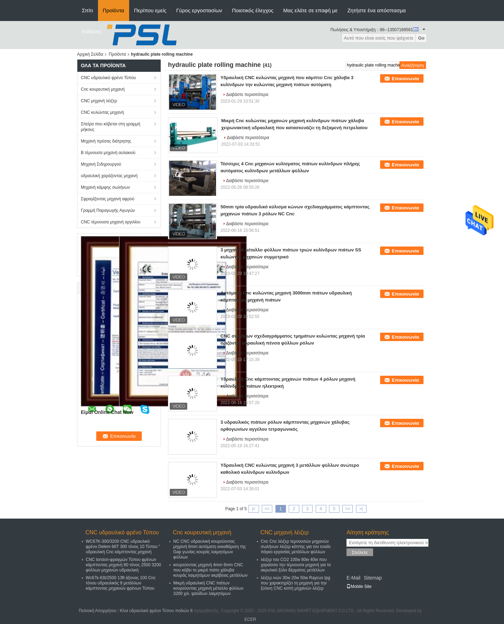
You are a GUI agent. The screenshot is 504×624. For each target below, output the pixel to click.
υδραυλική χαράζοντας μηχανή (109, 175)
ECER (250, 619)
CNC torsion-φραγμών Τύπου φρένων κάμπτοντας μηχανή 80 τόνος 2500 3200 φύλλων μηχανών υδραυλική (123, 565)
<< (267, 508)
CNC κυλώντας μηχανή (102, 112)
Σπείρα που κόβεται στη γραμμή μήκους (110, 127)
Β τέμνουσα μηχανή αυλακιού (108, 152)
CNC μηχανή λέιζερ (99, 100)
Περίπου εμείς (150, 10)
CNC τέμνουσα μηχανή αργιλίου (110, 222)
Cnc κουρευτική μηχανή (103, 89)
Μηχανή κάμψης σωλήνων (105, 187)
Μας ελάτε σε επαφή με (310, 10)
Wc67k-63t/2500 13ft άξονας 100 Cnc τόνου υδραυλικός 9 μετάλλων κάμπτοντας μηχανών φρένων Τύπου (120, 583)
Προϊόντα (113, 10)
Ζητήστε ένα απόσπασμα (376, 10)
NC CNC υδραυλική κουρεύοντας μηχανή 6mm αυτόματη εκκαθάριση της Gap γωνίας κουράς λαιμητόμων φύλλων (209, 549)
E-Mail (353, 578)
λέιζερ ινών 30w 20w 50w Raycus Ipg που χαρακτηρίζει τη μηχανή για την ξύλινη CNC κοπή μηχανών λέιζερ (295, 583)
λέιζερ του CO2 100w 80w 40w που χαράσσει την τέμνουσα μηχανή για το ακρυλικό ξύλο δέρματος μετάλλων (296, 565)
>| (361, 508)
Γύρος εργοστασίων (199, 10)
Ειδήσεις (92, 31)
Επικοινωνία (405, 78)
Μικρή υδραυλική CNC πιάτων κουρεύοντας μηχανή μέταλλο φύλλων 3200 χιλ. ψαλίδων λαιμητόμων (208, 588)
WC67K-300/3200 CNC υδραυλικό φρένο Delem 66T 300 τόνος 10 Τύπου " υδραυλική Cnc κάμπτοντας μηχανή (123, 546)
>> (347, 508)
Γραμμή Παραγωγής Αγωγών (108, 210)
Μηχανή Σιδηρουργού (101, 164)
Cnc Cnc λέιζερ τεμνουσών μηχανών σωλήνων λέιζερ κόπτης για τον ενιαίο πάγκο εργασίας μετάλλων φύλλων (296, 546)
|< (253, 508)
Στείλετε (360, 552)
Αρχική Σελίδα (90, 54)
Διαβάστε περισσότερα (247, 94)
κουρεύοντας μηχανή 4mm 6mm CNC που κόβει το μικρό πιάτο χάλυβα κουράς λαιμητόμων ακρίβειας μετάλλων (210, 570)
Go (421, 38)
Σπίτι (87, 10)
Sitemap (373, 578)
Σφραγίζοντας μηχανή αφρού (107, 198)
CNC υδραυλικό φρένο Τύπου (108, 77)
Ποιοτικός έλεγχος (252, 10)
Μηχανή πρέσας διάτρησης (106, 141)
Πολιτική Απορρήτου (97, 610)
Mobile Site (358, 586)
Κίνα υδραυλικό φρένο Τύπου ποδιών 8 (156, 610)
